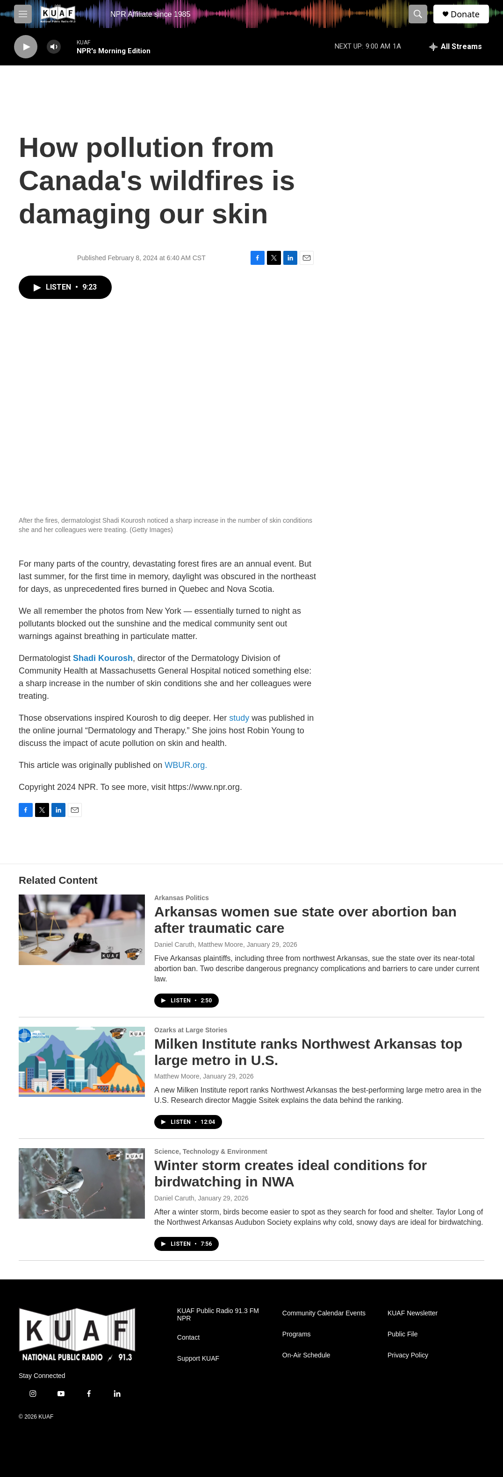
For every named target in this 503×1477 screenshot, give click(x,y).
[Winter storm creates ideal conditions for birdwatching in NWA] (82, 1183)
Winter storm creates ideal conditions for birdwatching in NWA (290, 1173)
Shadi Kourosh (103, 658)
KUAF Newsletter (413, 1313)
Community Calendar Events (324, 1313)
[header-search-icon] (418, 14)
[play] (25, 47)
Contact (188, 1337)
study (239, 718)
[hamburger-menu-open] (23, 14)
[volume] (54, 46)
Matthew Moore (176, 1076)
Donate (465, 14)
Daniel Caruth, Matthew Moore (198, 944)
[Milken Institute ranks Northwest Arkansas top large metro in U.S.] (82, 1062)
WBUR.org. (186, 765)
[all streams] (455, 46)
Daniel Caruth (174, 1198)
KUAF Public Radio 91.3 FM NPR (218, 1314)
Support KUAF (198, 1358)
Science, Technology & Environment (210, 1151)
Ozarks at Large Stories (190, 1030)
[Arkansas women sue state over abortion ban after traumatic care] (82, 930)
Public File (403, 1334)
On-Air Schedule (306, 1355)
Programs (296, 1334)
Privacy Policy (408, 1355)
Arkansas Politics (181, 898)
